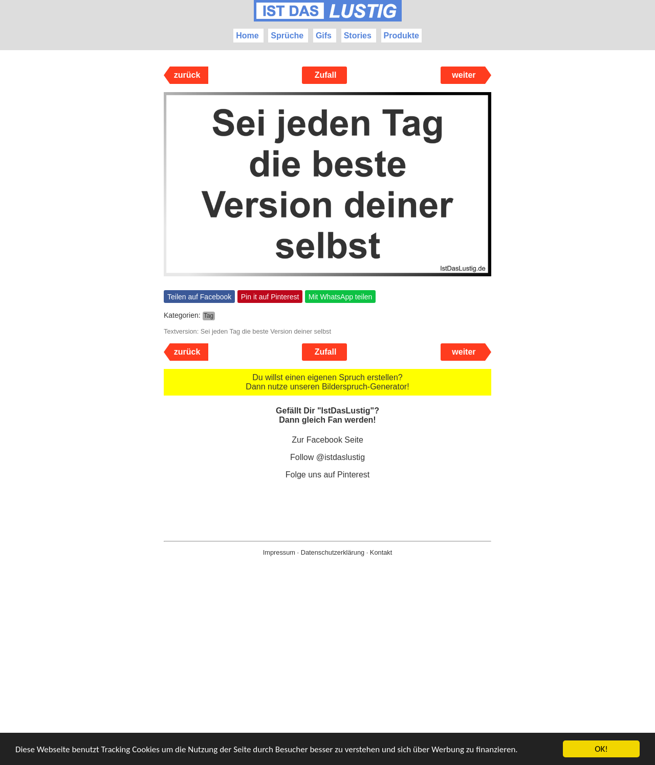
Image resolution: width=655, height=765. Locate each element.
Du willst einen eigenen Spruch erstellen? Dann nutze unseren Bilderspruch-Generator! (327, 382)
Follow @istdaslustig (327, 457)
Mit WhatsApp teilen (341, 297)
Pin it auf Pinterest (270, 297)
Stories (358, 35)
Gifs (324, 35)
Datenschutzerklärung (332, 552)
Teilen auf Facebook (199, 297)
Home (247, 35)
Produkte (401, 35)
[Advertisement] (327, 677)
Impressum (279, 552)
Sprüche (287, 35)
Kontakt (381, 552)
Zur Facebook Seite (327, 439)
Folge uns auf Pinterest (328, 474)
